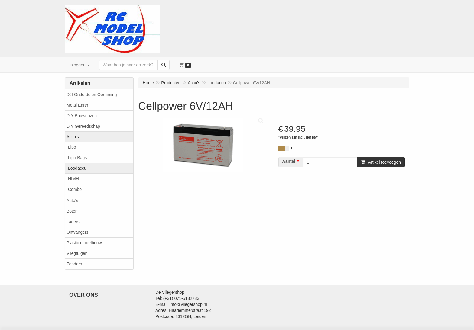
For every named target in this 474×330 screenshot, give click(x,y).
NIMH (73, 178)
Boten (72, 211)
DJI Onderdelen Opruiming (92, 94)
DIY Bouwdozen (82, 115)
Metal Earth (77, 105)
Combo (75, 189)
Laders (73, 221)
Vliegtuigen (77, 253)
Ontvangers (77, 232)
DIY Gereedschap (83, 126)
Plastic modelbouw (84, 242)
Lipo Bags (77, 157)
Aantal (288, 161)
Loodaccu (77, 168)
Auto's (72, 200)
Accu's (73, 136)
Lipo (72, 147)
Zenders (74, 263)
